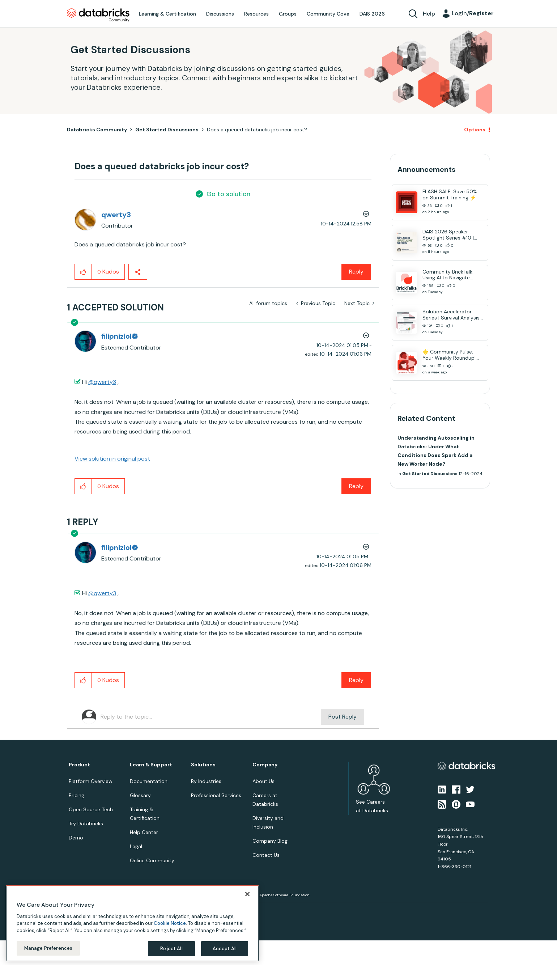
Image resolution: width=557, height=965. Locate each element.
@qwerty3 (102, 382)
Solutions (203, 765)
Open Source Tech (91, 809)
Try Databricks (86, 823)
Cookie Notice (170, 923)
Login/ (473, 13)
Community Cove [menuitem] (328, 13)
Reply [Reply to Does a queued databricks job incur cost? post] (356, 271)
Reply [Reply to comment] (356, 486)
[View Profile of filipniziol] (119, 336)
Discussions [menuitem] (220, 13)
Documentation (148, 781)
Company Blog (270, 841)
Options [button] (474, 129)
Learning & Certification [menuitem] (167, 13)
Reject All (171, 948)
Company (264, 765)
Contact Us (266, 855)
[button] (83, 271)
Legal (136, 846)
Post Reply (342, 716)
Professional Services (216, 795)
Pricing (76, 795)
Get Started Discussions (167, 129)
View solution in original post (112, 458)
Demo (76, 837)
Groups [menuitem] (288, 13)
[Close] (247, 894)
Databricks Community (98, 15)
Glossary (140, 795)
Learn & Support (151, 765)
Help (429, 13)
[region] (132, 923)
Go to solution (228, 194)
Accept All (225, 948)
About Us (263, 781)
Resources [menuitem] (256, 13)
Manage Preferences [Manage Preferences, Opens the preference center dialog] (48, 948)
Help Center (144, 832)
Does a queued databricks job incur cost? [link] (257, 129)
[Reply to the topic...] (211, 717)
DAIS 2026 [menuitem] (372, 13)
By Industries (206, 781)
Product (79, 765)
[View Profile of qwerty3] (116, 214)
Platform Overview (90, 781)
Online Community (152, 860)
